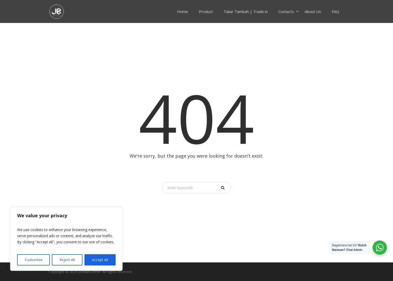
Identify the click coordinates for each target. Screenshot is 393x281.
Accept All (100, 259)
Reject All (67, 259)
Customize (33, 259)
